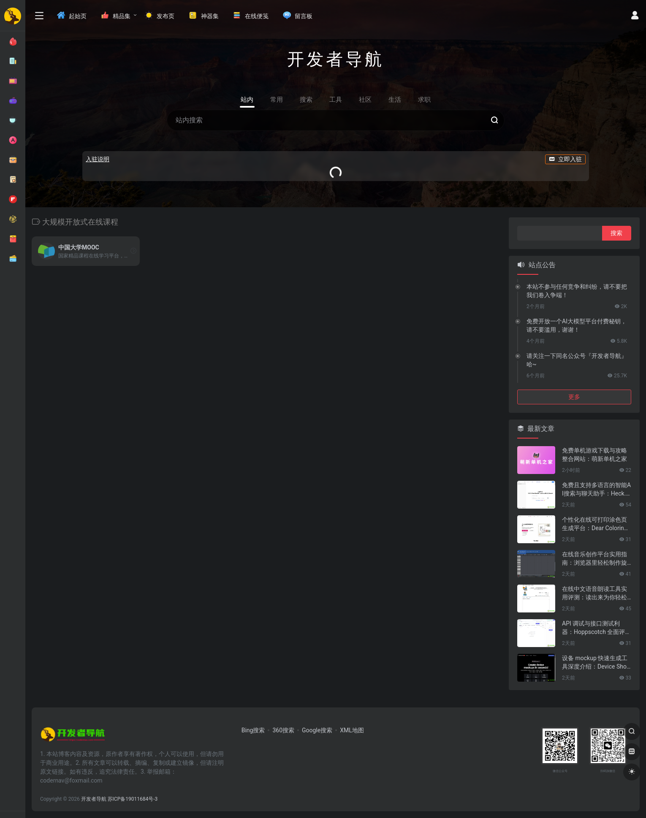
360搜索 (283, 730)
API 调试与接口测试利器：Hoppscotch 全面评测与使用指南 (596, 628)
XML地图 (352, 730)
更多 (574, 396)
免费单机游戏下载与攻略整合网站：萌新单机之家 (594, 454)
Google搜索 (317, 730)
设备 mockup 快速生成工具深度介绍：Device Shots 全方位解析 (595, 663)
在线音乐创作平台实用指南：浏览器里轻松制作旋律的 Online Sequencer (594, 559)
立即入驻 (565, 159)
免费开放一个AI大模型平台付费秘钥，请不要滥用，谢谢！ (577, 325)
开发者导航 (93, 799)
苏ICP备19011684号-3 (133, 799)
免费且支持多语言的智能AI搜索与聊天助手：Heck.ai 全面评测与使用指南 (596, 490)
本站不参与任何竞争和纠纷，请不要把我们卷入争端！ (577, 290)
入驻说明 (97, 159)
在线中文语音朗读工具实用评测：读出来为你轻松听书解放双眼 (594, 593)
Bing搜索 (253, 730)
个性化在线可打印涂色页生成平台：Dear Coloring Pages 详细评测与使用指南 (594, 524)
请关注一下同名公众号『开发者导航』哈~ (577, 360)
